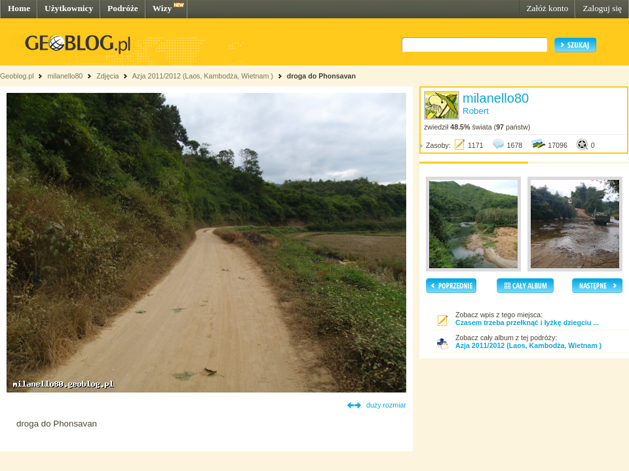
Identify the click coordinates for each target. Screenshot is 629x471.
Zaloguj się (602, 8)
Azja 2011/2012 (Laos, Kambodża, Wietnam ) (202, 76)
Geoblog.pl (17, 76)
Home (19, 8)
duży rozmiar (386, 405)
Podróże (122, 8)
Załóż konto (547, 8)
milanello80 (65, 76)
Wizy (162, 8)
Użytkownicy (69, 8)
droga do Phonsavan (321, 76)
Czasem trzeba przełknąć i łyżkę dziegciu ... (527, 322)
